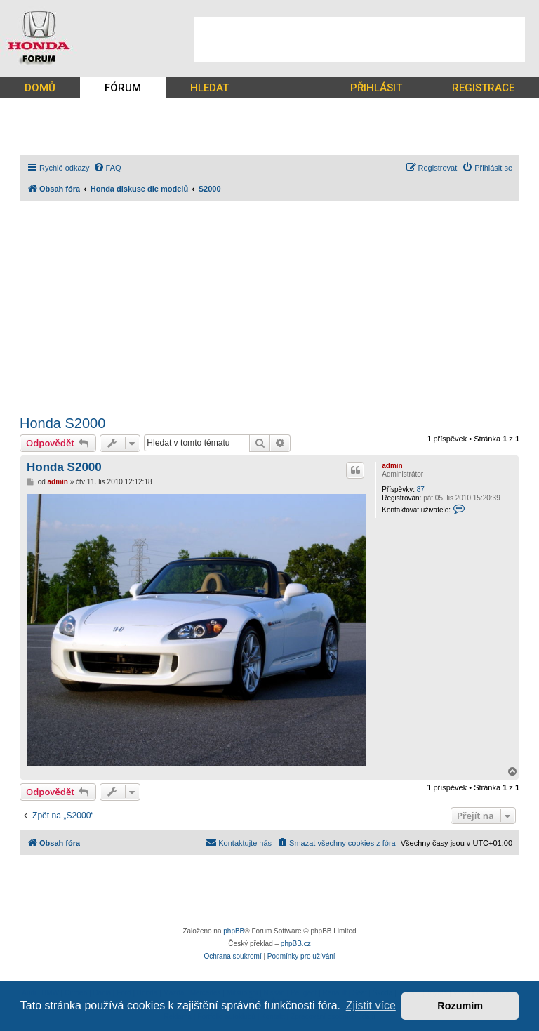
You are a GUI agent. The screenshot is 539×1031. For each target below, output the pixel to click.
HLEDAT (209, 87)
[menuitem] (107, 167)
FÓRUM (123, 87)
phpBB (233, 931)
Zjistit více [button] (371, 1005)
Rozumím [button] (460, 1005)
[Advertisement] (359, 39)
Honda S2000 (62, 423)
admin (392, 466)
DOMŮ (40, 87)
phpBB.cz (296, 943)
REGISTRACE (483, 87)
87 (421, 489)
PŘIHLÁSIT (376, 87)
